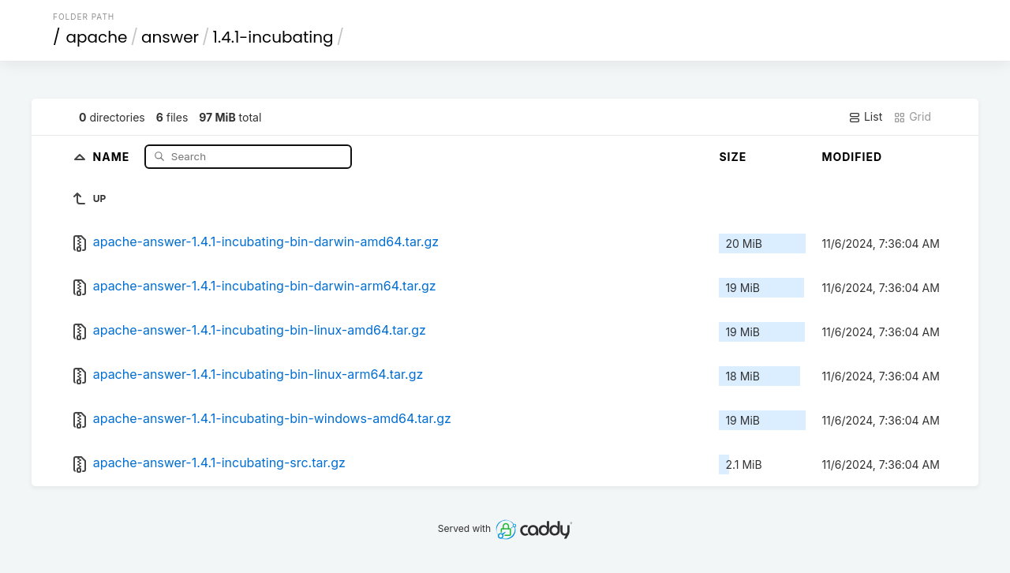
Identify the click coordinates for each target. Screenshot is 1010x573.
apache (97, 37)
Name (113, 156)
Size (732, 156)
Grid (912, 117)
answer (170, 37)
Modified (851, 156)
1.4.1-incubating (273, 37)
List (865, 117)
